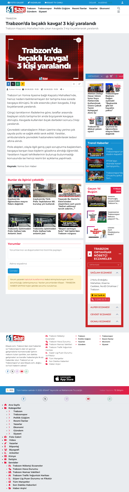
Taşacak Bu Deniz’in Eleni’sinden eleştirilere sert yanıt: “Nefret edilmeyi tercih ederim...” (69, 204)
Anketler (11, 453)
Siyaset (43, 11)
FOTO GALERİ (16, 3)
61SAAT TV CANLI (54, 3)
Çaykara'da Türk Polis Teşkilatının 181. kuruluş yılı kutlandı (44, 201)
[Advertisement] (107, 53)
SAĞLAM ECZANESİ (101, 272)
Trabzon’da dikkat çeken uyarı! (95, 129)
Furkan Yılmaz (15, 89)
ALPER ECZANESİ (99, 307)
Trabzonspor (45, 8)
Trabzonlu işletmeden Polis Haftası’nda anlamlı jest (44, 231)
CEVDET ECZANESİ (100, 314)
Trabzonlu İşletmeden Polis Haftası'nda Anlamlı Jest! (19, 231)
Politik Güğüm (62, 8)
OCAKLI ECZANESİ (100, 321)
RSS (10, 390)
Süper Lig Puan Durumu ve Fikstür (30, 478)
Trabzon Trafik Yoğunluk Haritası (29, 475)
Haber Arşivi (53, 364)
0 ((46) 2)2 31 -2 (100, 299)
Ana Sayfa (12, 405)
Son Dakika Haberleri (57, 361)
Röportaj (11, 446)
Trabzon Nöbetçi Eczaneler (26, 465)
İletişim (10, 459)
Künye (10, 456)
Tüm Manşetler (54, 358)
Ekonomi (105, 8)
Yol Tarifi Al (98, 295)
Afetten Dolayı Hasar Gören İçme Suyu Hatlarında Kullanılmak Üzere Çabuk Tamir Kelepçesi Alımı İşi (95, 103)
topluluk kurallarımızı (34, 279)
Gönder (14, 271)
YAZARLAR (34, 3)
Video (10, 440)
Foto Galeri (12, 437)
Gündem (32, 11)
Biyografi (11, 450)
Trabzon (31, 8)
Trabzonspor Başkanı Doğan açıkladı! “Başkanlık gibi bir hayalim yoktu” (112, 102)
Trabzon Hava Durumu (58, 342)
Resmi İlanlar (79, 8)
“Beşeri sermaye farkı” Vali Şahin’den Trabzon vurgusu (69, 231)
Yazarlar (93, 8)
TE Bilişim (118, 390)
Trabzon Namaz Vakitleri (59, 344)
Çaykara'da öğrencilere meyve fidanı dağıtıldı (18, 201)
